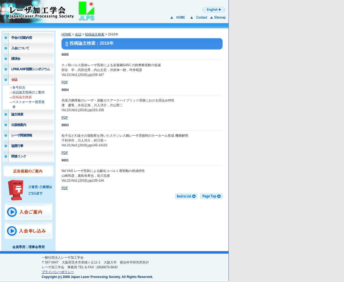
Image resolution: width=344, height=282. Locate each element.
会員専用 (18, 247)
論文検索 (17, 114)
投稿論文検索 (22, 97)
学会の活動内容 (21, 38)
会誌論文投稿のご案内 (28, 92)
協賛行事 (17, 146)
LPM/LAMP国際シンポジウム (30, 69)
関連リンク (18, 156)
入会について (20, 48)
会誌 (14, 80)
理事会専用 (36, 247)
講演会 (15, 59)
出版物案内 (18, 125)
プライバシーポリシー (58, 272)
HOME (66, 34)
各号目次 (18, 87)
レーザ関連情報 (21, 135)
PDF (65, 82)
